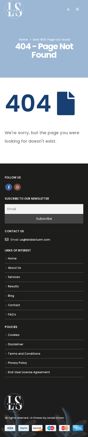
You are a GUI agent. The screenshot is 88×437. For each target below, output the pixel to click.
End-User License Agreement (29, 372)
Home (23, 40)
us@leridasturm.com (35, 240)
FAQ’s (12, 314)
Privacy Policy (17, 363)
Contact (14, 305)
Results (13, 286)
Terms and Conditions (24, 354)
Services (14, 277)
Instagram (17, 187)
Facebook (8, 187)
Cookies (13, 335)
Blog (11, 296)
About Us (14, 268)
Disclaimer (15, 344)
